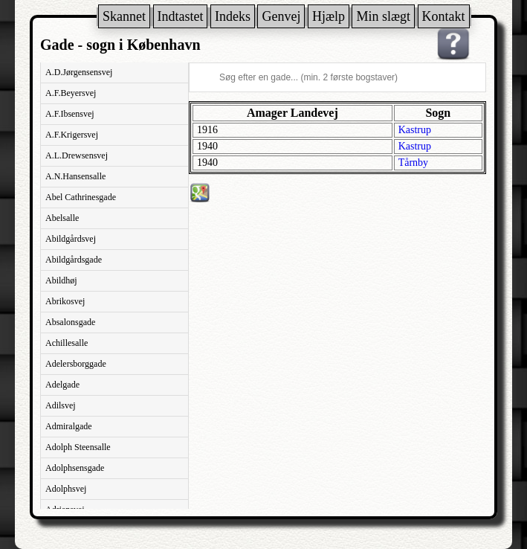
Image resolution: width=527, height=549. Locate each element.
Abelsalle (62, 218)
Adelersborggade (75, 364)
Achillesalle (66, 343)
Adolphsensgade (74, 468)
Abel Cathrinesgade (80, 197)
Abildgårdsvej (70, 239)
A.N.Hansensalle (75, 176)
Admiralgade (68, 426)
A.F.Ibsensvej (69, 114)
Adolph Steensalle (78, 447)
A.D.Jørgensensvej (78, 72)
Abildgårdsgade (73, 259)
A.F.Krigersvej (71, 134)
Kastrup (414, 129)
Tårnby (413, 162)
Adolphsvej (65, 489)
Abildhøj (61, 280)
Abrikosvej (65, 301)
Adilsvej (60, 405)
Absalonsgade (70, 322)
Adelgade (62, 384)
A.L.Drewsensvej (76, 155)
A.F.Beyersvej (70, 93)
